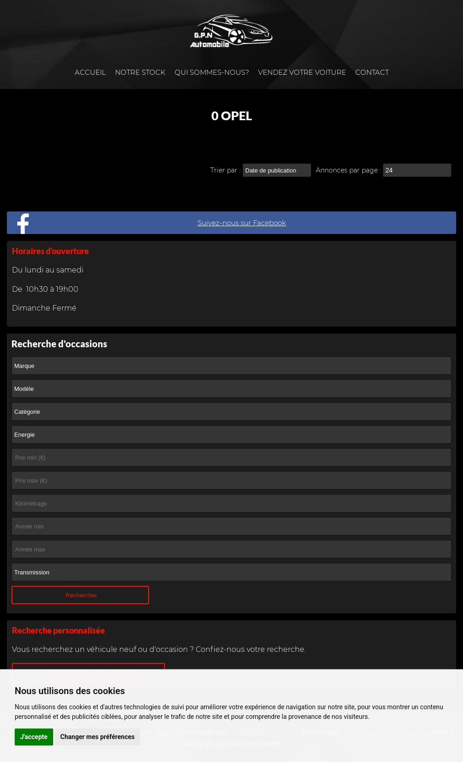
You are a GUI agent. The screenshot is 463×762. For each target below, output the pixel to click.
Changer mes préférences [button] (98, 736)
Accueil (90, 72)
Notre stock (140, 72)
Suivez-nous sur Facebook (242, 222)
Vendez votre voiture (302, 72)
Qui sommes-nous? (212, 72)
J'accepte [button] (34, 736)
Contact (372, 72)
